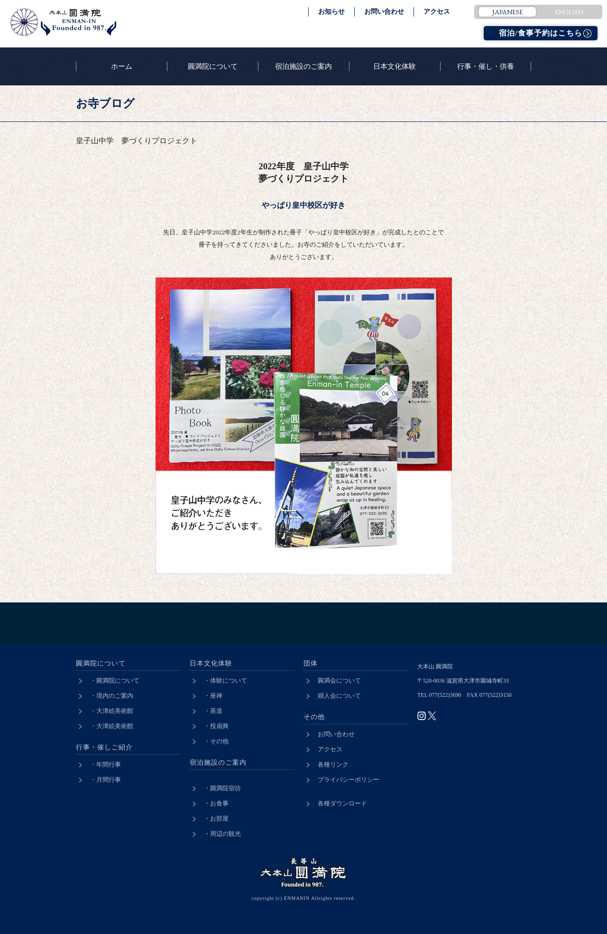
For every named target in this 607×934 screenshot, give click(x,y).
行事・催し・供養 (485, 66)
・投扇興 (216, 726)
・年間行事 (105, 764)
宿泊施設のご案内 (303, 66)
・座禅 (213, 695)
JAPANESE (507, 12)
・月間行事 (105, 779)
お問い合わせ (384, 11)
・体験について (225, 680)
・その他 (216, 741)
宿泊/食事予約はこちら (540, 33)
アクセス (436, 11)
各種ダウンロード (342, 803)
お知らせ (331, 11)
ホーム (121, 66)
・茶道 (213, 710)
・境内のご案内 (111, 695)
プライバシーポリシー (348, 779)
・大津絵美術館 (111, 710)
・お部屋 (216, 818)
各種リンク (333, 764)
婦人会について (339, 695)
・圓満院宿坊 (222, 788)
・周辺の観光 (222, 833)
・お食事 (216, 803)
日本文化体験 (394, 66)
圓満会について (339, 680)
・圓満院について (114, 680)
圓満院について (213, 66)
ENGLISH (569, 12)
